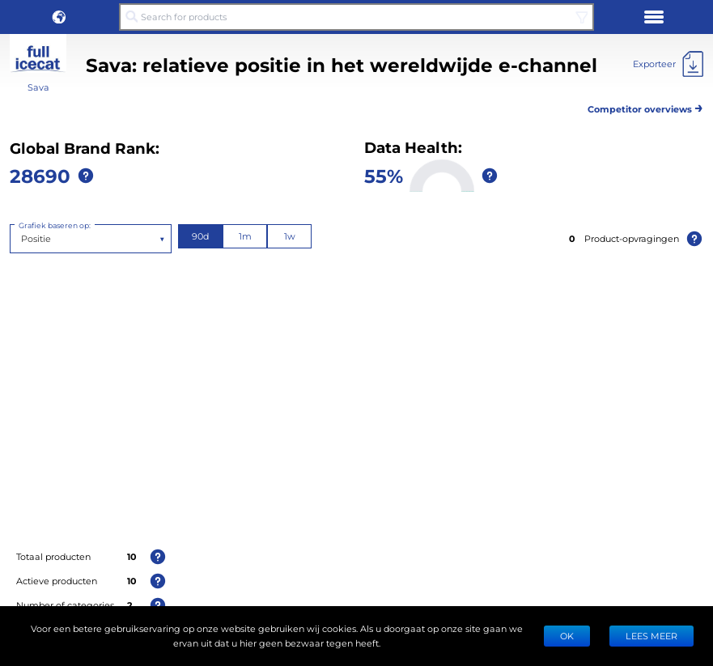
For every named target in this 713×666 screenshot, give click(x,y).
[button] (59, 17)
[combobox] (22, 238)
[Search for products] (356, 17)
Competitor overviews (645, 106)
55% (383, 175)
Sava (38, 87)
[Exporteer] (668, 64)
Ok (567, 635)
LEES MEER (651, 635)
